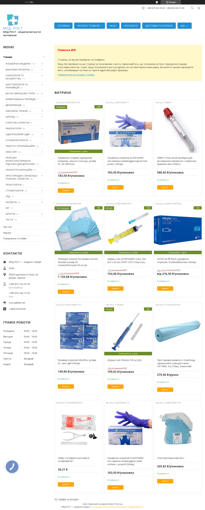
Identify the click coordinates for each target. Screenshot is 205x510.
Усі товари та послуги (66, 499)
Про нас (7, 226)
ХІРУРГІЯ (10, 213)
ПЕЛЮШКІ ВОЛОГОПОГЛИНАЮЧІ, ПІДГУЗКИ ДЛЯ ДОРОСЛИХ (20, 160)
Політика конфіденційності (131, 507)
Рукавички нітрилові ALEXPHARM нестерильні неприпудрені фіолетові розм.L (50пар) (127, 161)
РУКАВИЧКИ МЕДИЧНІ (18, 63)
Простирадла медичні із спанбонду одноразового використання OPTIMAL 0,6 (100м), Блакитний (176, 363)
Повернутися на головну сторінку (76, 74)
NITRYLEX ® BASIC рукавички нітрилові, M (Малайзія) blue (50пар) (176, 260)
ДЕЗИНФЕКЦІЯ (13, 105)
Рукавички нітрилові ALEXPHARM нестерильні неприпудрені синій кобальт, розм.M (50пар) (125, 461)
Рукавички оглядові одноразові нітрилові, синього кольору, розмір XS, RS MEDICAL (77, 161)
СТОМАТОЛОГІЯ (14, 190)
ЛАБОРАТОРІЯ (13, 128)
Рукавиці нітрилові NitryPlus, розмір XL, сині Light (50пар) (77, 362)
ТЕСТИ (9, 219)
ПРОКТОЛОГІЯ (13, 184)
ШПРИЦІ (10, 116)
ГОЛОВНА (63, 25)
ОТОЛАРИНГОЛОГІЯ (17, 140)
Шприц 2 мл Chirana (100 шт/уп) (124, 360)
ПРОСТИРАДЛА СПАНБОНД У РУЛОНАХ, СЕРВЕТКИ (22, 177)
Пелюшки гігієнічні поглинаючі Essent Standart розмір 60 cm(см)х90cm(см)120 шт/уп (78, 262)
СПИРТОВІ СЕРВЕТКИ (18, 122)
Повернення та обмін (15, 238)
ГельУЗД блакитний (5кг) (170, 458)
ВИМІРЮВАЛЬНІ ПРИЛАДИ (21, 99)
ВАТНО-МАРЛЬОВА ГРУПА (20, 93)
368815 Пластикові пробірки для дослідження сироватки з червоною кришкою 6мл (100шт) (176, 161)
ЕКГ (8, 207)
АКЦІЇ (113, 25)
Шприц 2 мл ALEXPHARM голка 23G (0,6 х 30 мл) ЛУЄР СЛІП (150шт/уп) (126, 260)
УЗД (8, 196)
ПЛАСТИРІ (11, 151)
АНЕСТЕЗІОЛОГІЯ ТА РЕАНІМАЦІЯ (17, 86)
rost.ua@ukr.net (17, 302)
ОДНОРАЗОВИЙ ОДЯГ (18, 134)
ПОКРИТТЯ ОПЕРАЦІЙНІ (19, 169)
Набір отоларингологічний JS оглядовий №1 (73, 459)
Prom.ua (118, 503)
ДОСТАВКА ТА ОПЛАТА (159, 25)
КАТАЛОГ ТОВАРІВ (88, 25)
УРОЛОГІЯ (11, 202)
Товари (7, 56)
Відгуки (7, 232)
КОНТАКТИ (130, 25)
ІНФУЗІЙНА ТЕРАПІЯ (17, 110)
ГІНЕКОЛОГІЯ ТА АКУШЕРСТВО (15, 77)
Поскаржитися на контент (103, 507)
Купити (65, 190)
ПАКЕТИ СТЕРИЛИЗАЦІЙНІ (20, 145)
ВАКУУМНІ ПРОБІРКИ (17, 69)
